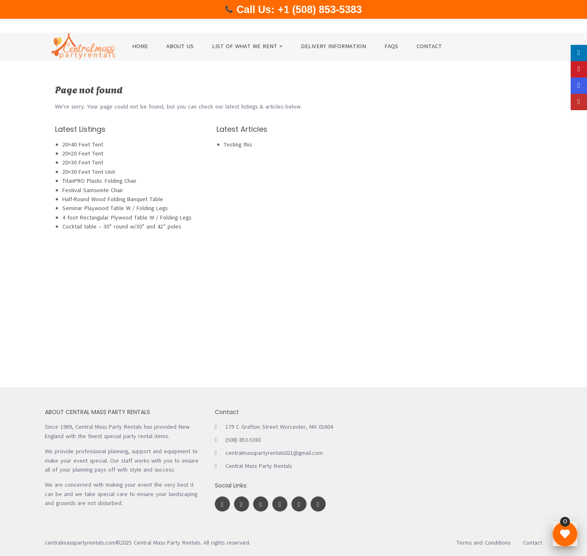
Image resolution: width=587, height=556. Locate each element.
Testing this (238, 144)
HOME (140, 46)
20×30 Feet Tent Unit (88, 172)
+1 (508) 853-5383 (320, 9)
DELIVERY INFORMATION (333, 46)
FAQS (391, 46)
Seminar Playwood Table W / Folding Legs (115, 208)
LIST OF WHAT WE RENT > (247, 46)
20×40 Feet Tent (82, 144)
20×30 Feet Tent (82, 162)
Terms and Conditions (483, 543)
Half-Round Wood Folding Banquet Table (112, 199)
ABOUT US (180, 46)
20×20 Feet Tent (82, 153)
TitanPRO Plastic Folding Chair (99, 181)
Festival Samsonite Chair (92, 190)
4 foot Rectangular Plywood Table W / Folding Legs (126, 218)
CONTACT (429, 46)
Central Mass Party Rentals (258, 466)
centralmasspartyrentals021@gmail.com (274, 453)
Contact (532, 543)
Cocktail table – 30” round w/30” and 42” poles (121, 226)
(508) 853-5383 (243, 440)
